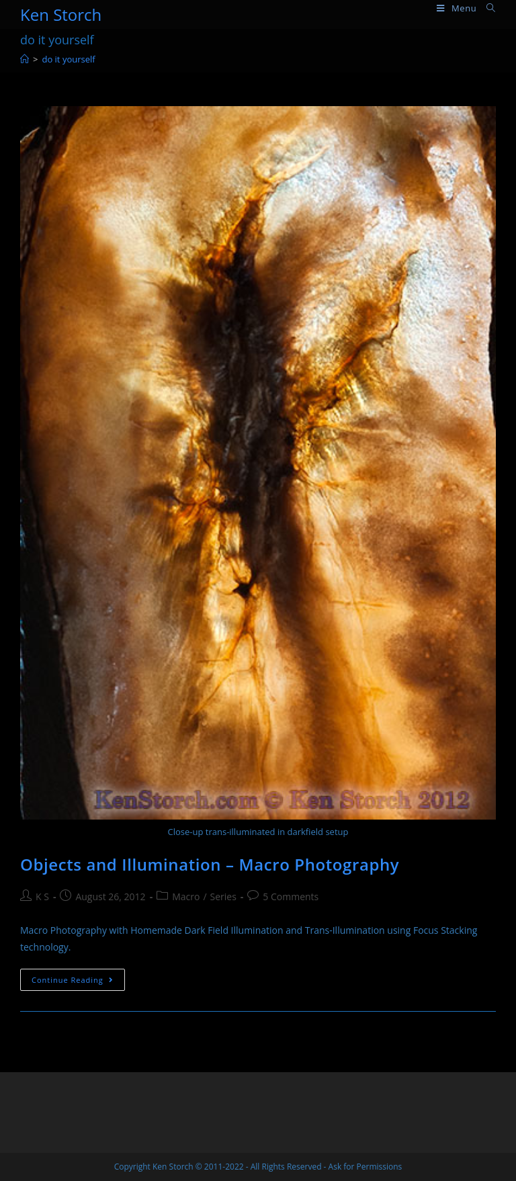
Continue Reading (78, 982)
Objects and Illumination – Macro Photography (209, 864)
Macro (186, 896)
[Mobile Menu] (456, 8)
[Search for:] (486, 8)
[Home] (24, 59)
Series (223, 896)
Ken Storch (60, 14)
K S (42, 896)
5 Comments (290, 896)
